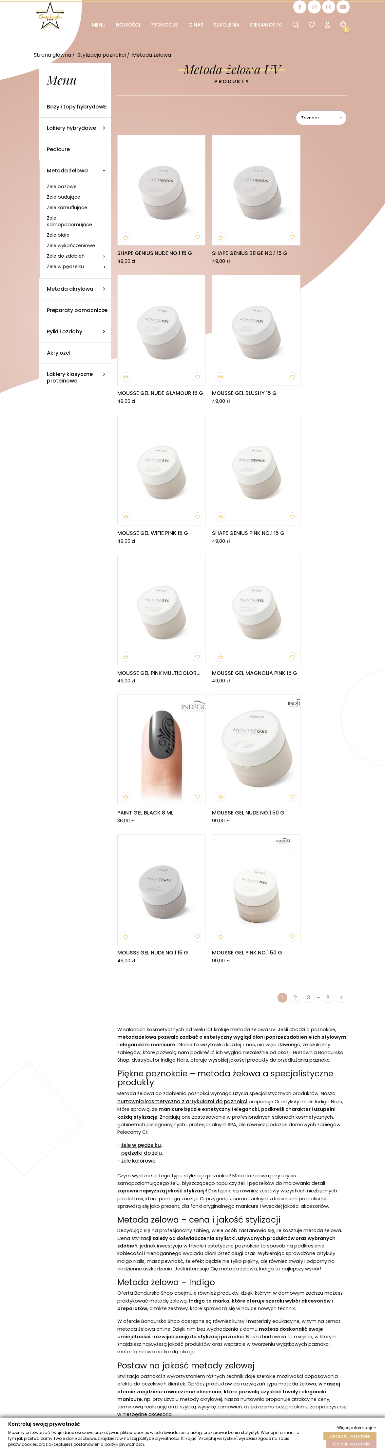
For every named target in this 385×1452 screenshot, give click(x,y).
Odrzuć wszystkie (351, 1444)
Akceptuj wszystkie (350, 1436)
